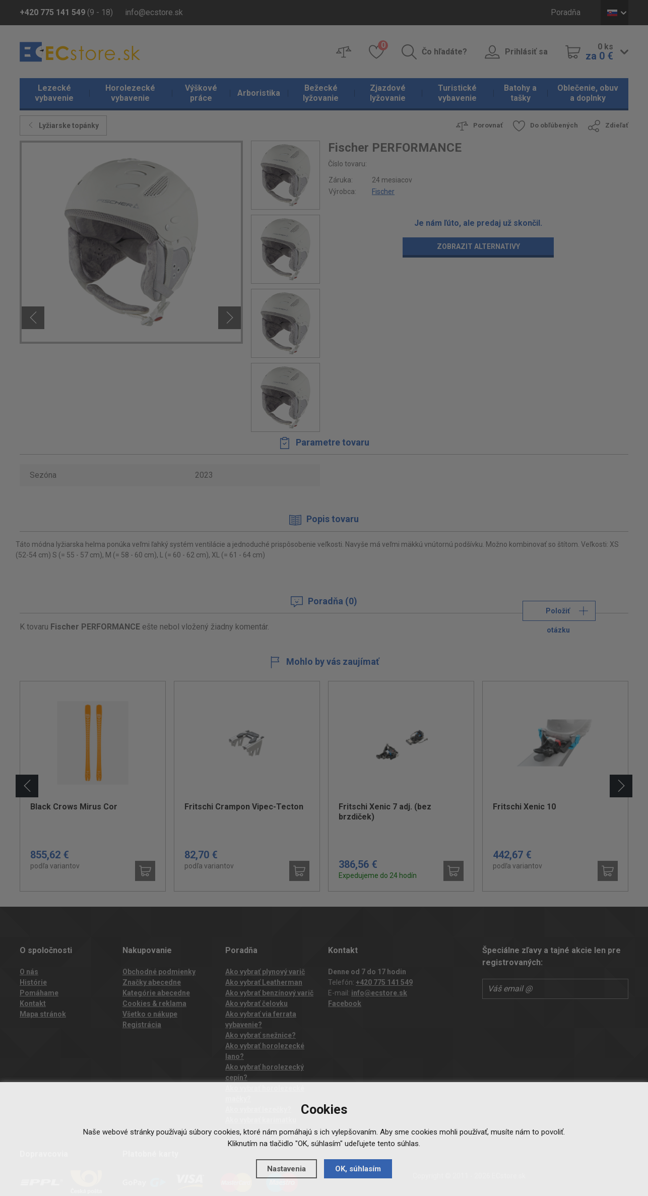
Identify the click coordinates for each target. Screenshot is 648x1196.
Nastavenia (286, 1168)
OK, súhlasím (358, 1168)
